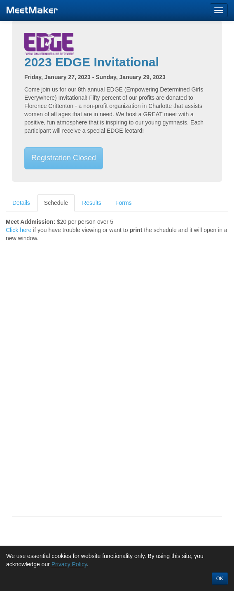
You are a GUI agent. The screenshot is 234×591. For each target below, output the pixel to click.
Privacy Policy (69, 564)
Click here (18, 230)
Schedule (56, 202)
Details (21, 202)
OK (219, 579)
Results (91, 202)
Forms (123, 202)
